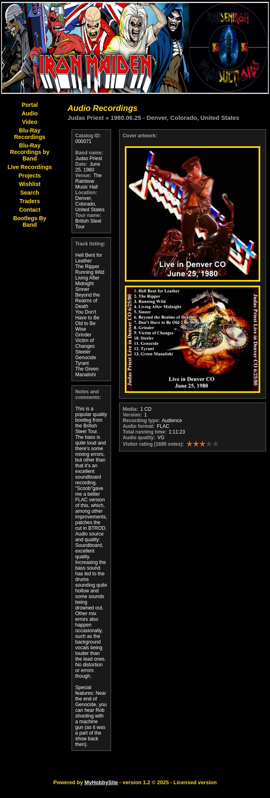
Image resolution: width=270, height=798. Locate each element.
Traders (30, 201)
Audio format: (139, 426)
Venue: (83, 175)
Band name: (89, 153)
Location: (86, 192)
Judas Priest (86, 117)
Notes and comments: (88, 394)
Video (29, 122)
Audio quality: (139, 437)
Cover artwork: (140, 136)
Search (29, 192)
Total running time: (145, 432)
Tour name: (88, 215)
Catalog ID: (88, 136)
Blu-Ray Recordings (29, 133)
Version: (132, 415)
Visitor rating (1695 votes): (153, 444)
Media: (130, 409)
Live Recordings (30, 167)
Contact (29, 209)
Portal (30, 105)
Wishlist (30, 184)
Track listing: (90, 244)
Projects (29, 175)
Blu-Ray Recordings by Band (29, 152)
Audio (30, 113)
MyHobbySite (101, 782)
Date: (81, 164)
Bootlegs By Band (29, 221)
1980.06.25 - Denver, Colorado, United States (175, 117)
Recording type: (141, 420)
